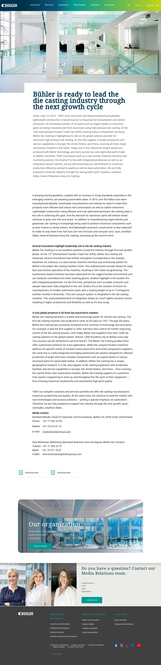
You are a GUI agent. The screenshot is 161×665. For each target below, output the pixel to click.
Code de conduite (57, 632)
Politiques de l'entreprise (59, 628)
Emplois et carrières (90, 628)
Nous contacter (121, 620)
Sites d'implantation (90, 632)
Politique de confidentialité (59, 645)
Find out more (40, 546)
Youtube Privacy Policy (75, 647)
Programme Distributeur (124, 624)
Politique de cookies (78, 645)
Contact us (92, 600)
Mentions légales (59, 647)
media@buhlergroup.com (57, 431)
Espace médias (88, 624)
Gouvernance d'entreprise (60, 624)
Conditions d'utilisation (96, 645)
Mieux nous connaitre (90, 620)
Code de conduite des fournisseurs (63, 636)
